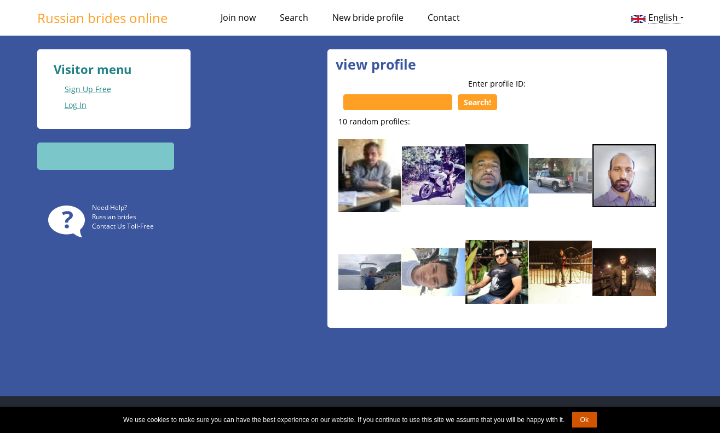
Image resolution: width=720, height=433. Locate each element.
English (663, 18)
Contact (444, 18)
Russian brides (114, 216)
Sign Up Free (88, 89)
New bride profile (368, 18)
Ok (584, 420)
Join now (238, 18)
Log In (76, 105)
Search (294, 18)
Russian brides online (102, 18)
